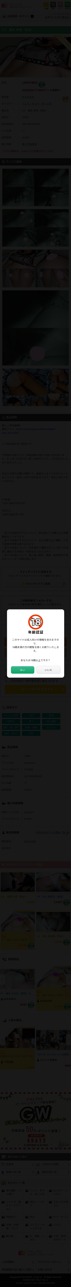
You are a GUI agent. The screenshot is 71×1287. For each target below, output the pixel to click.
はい (22, 669)
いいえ (48, 669)
